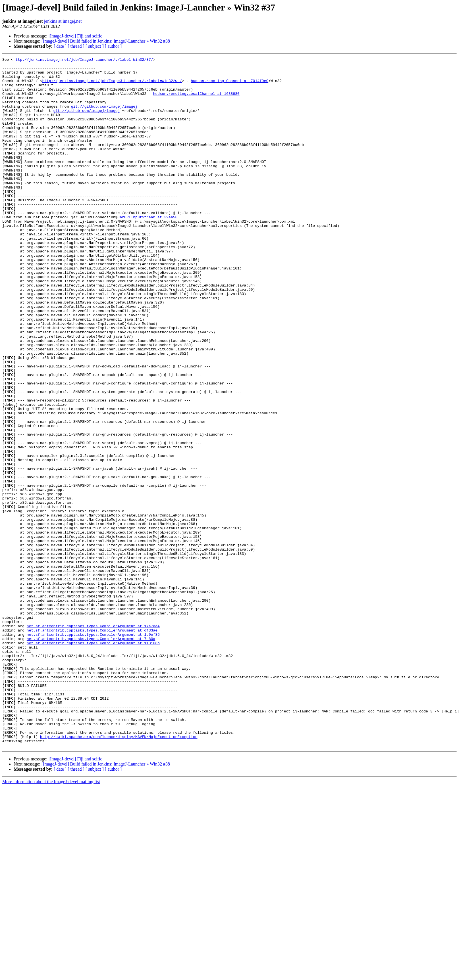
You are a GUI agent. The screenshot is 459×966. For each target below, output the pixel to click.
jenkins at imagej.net (63, 21)
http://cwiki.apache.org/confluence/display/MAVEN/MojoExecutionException (119, 872)
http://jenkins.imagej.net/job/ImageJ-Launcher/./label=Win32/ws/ (112, 85)
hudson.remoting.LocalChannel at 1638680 (196, 101)
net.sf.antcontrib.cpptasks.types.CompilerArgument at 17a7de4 (93, 740)
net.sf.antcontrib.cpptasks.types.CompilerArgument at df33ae (92, 745)
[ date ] (60, 46)
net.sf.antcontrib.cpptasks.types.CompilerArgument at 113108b (93, 760)
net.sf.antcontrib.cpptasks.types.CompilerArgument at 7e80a (91, 755)
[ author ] (113, 46)
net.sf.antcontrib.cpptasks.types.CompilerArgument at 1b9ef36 (93, 750)
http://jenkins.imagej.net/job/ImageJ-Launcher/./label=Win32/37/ (83, 60)
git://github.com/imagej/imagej (104, 116)
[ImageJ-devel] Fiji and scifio (76, 36)
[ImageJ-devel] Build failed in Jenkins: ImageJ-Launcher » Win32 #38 (105, 41)
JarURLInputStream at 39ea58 (148, 249)
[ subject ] (95, 46)
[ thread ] (76, 46)
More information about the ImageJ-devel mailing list (51, 919)
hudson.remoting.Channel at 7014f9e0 (229, 85)
